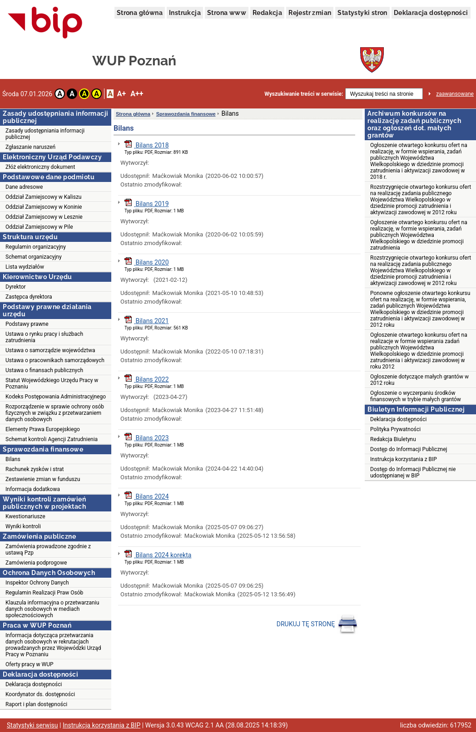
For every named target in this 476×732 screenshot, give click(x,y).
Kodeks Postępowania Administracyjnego (55, 396)
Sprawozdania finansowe (186, 114)
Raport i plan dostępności (36, 704)
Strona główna (140, 12)
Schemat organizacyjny (33, 257)
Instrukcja (185, 12)
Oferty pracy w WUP (29, 664)
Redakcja (267, 12)
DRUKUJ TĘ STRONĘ (317, 624)
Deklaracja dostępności (431, 12)
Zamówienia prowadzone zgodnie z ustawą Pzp (48, 549)
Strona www (226, 12)
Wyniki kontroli (23, 526)
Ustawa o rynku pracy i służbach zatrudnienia (44, 337)
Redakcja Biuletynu (393, 439)
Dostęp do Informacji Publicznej (408, 449)
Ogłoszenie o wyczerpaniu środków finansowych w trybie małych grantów (415, 396)
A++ (136, 93)
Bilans (12, 459)
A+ (121, 93)
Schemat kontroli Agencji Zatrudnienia (51, 439)
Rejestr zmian (309, 12)
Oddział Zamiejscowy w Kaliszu (43, 197)
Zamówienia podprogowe (36, 563)
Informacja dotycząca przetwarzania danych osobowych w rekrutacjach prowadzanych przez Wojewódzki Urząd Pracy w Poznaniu (53, 645)
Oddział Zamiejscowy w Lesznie (44, 217)
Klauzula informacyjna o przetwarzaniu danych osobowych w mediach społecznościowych (52, 609)
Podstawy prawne (27, 324)
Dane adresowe (24, 187)
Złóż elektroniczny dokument (40, 167)
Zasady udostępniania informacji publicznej (44, 134)
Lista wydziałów (24, 267)
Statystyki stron (362, 12)
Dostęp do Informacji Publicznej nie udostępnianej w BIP (413, 472)
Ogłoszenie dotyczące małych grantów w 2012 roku (419, 379)
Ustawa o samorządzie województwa (50, 350)
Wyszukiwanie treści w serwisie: (303, 94)
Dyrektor (15, 287)
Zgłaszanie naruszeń (30, 147)
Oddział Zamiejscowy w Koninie (43, 207)
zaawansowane (455, 94)
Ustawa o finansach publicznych (44, 370)
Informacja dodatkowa (32, 489)
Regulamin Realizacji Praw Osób (44, 593)
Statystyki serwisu (32, 725)
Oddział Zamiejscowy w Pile (39, 227)
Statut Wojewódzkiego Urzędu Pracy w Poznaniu (51, 383)
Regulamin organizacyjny (35, 247)
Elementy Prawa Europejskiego (42, 429)
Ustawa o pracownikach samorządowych (54, 360)
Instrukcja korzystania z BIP (403, 459)
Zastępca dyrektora (28, 297)
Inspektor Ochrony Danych (37, 583)
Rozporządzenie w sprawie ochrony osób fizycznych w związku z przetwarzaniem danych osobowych (54, 412)
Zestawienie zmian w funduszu (42, 479)
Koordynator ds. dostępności (40, 694)
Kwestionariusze (25, 516)
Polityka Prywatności (395, 429)
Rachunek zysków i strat (34, 469)
